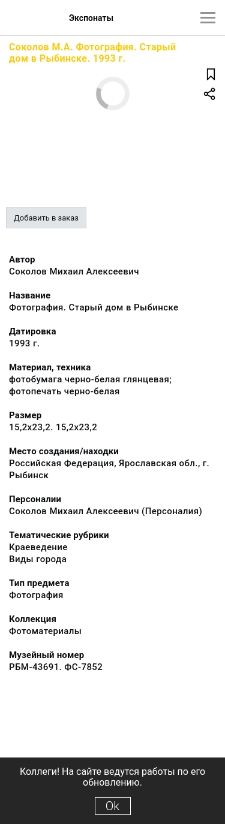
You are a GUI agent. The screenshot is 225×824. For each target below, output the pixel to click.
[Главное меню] (207, 17)
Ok (112, 806)
